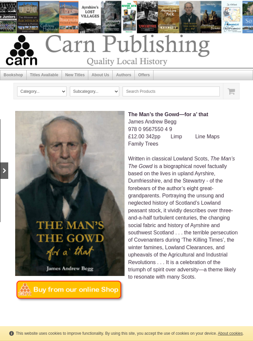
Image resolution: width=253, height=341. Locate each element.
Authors (123, 75)
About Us (100, 75)
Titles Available (44, 75)
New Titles (75, 75)
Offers (144, 75)
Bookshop (13, 75)
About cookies (230, 333)
